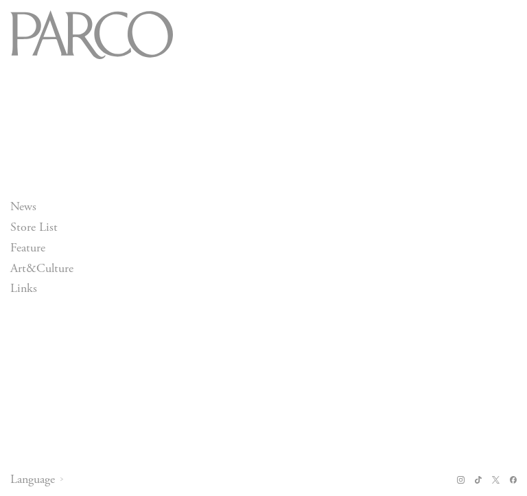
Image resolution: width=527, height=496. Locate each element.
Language (32, 479)
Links (23, 289)
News (23, 206)
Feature (27, 248)
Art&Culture (41, 268)
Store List (34, 227)
